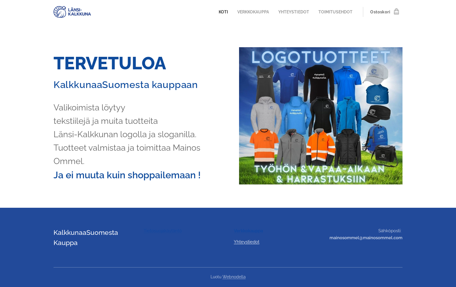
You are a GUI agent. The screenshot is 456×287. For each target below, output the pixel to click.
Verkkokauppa (248, 230)
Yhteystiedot (246, 241)
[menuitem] (217, 12)
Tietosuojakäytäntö (163, 230)
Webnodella (234, 276)
